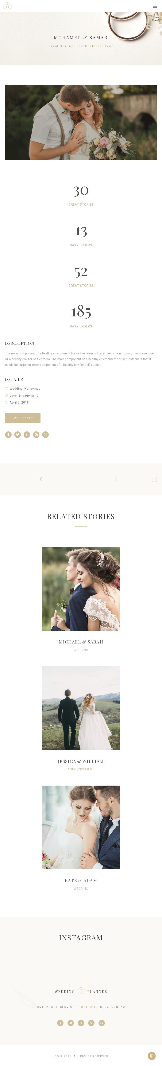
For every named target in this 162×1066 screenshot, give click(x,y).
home (39, 1006)
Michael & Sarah (81, 642)
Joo (56, 1056)
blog (104, 1006)
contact (119, 1006)
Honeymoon (33, 388)
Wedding (16, 388)
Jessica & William (81, 761)
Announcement (81, 769)
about (52, 1006)
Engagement (28, 395)
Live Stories (23, 418)
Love (13, 395)
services (68, 1006)
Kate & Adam (81, 880)
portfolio (88, 1006)
